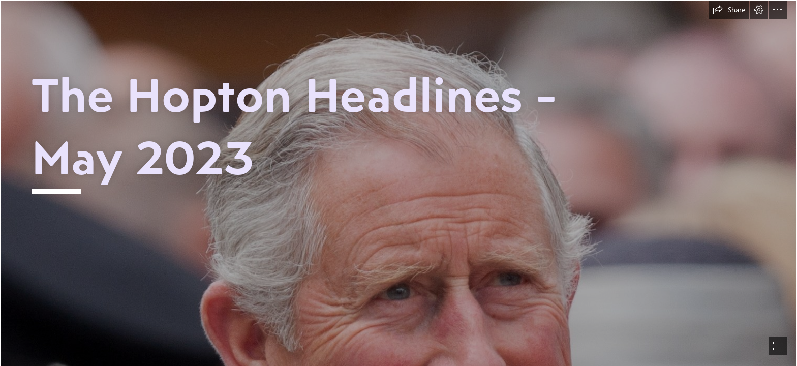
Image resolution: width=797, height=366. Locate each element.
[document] (398, 183)
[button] (729, 10)
